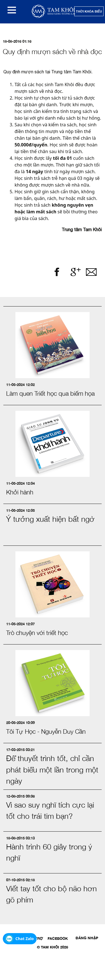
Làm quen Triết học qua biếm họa (50, 393)
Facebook (58, 938)
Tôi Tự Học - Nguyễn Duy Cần (46, 731)
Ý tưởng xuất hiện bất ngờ (50, 519)
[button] (12, 10)
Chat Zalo (24, 938)
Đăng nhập (87, 938)
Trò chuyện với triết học (37, 633)
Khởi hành (19, 492)
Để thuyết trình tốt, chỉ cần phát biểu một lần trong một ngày (52, 769)
